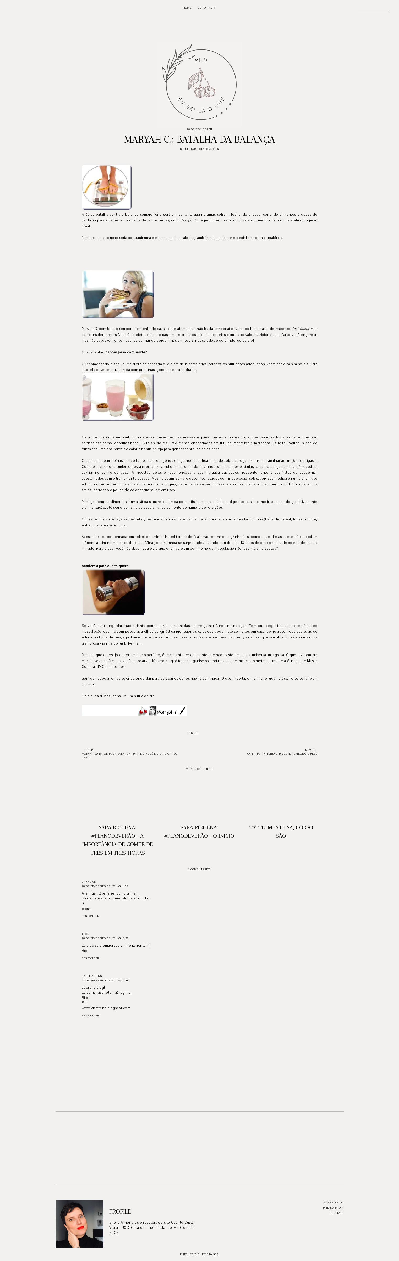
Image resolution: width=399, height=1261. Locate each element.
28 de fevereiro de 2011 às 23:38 (105, 980)
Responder (90, 916)
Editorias (205, 7)
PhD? (184, 1254)
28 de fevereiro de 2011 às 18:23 (105, 938)
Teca (85, 934)
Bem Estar (188, 149)
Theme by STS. (208, 1254)
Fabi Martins (92, 976)
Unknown (89, 882)
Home (187, 7)
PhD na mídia (333, 1207)
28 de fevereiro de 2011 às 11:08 (105, 886)
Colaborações (208, 149)
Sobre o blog (334, 1202)
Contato (337, 1213)
